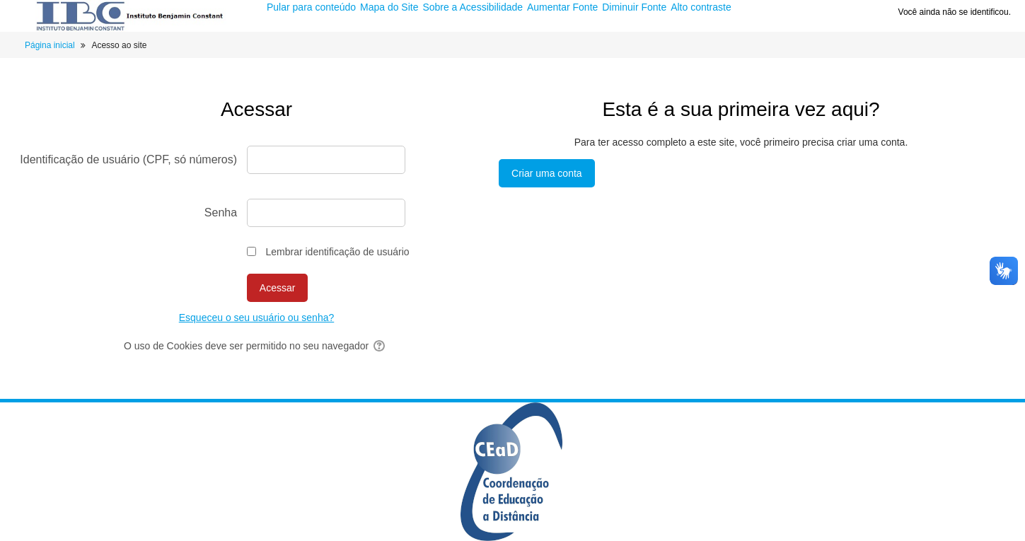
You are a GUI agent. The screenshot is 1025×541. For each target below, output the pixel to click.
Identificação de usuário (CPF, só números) (128, 159)
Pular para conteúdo (313, 7)
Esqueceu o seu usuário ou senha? (257, 317)
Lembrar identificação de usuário (337, 251)
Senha (220, 212)
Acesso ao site (118, 45)
